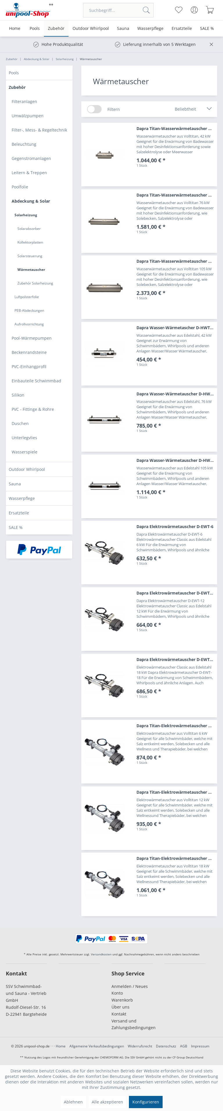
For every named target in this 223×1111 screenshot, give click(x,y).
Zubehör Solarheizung (35, 283)
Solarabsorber (29, 228)
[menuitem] (118, 10)
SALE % (16, 527)
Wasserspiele (24, 452)
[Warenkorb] (210, 10)
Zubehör (17, 87)
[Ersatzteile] (182, 29)
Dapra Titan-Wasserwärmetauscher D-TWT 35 (176, 128)
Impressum (200, 1046)
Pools (14, 72)
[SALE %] (207, 29)
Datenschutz (166, 1046)
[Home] (14, 29)
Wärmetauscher (31, 269)
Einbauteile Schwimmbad (36, 380)
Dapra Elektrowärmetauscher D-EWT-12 (176, 593)
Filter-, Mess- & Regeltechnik (39, 130)
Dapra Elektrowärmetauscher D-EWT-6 (174, 526)
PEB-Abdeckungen (29, 310)
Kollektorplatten (30, 242)
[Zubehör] (56, 29)
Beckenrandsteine (29, 352)
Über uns (121, 1007)
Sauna (15, 484)
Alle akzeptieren (107, 1102)
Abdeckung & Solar (31, 201)
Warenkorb (122, 1000)
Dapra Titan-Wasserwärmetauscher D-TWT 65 (176, 195)
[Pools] (35, 29)
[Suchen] (146, 10)
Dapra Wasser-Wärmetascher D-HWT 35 (176, 327)
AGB (183, 1046)
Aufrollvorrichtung (29, 324)
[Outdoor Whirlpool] (91, 29)
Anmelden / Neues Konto (130, 990)
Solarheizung (26, 215)
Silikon (18, 395)
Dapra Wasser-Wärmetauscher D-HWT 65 (176, 394)
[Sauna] (123, 29)
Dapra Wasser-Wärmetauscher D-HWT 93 (176, 460)
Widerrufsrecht (140, 1046)
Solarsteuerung (29, 255)
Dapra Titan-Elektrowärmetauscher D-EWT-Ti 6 (176, 725)
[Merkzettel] (178, 10)
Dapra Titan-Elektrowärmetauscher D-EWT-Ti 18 (176, 858)
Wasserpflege (22, 498)
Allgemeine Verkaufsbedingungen (96, 1046)
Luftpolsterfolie (27, 296)
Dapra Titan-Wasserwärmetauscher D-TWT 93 (176, 261)
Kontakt (119, 1014)
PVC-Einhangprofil (29, 366)
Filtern (113, 109)
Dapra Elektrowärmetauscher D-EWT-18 (176, 659)
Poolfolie (20, 187)
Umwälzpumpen (28, 115)
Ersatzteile (19, 513)
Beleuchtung (24, 144)
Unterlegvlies (24, 437)
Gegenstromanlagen (31, 158)
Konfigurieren (145, 1102)
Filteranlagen (24, 101)
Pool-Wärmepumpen (32, 338)
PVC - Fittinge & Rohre (33, 409)
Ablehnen (73, 1102)
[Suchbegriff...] (118, 10)
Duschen (20, 423)
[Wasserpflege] (150, 29)
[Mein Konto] (194, 10)
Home (61, 1046)
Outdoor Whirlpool (27, 469)
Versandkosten (101, 954)
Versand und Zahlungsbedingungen (132, 1024)
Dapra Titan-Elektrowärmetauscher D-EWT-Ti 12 (176, 792)
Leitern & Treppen (29, 172)
